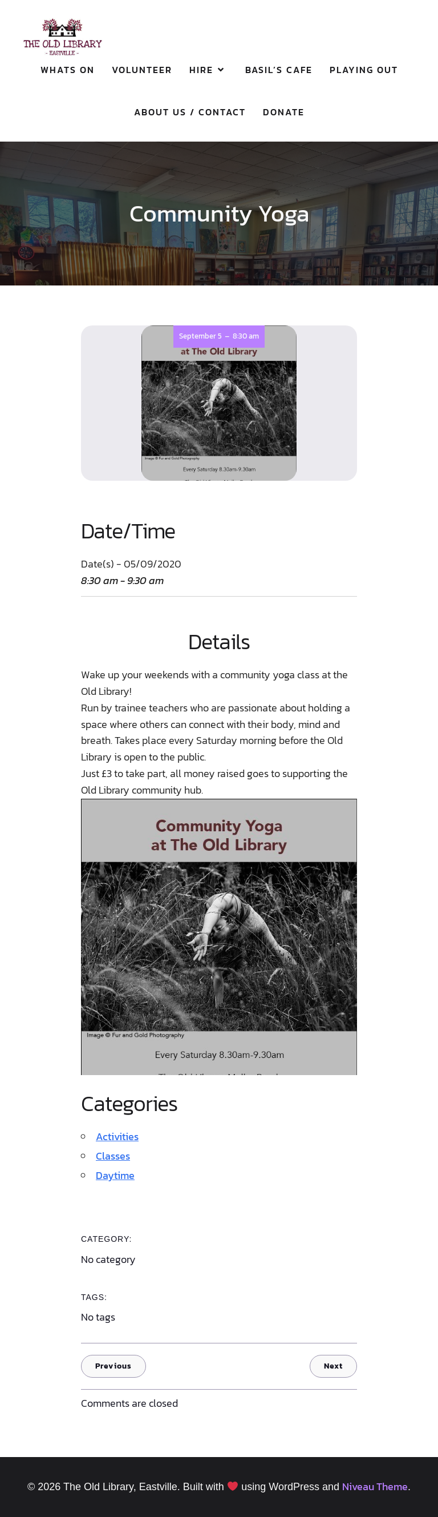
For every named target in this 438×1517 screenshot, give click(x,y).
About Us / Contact (190, 112)
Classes (113, 1156)
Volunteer (142, 70)
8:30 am (246, 336)
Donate (284, 112)
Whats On (67, 70)
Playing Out (364, 70)
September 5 (200, 336)
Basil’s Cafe (279, 70)
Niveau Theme (375, 1486)
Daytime (115, 1175)
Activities (117, 1136)
